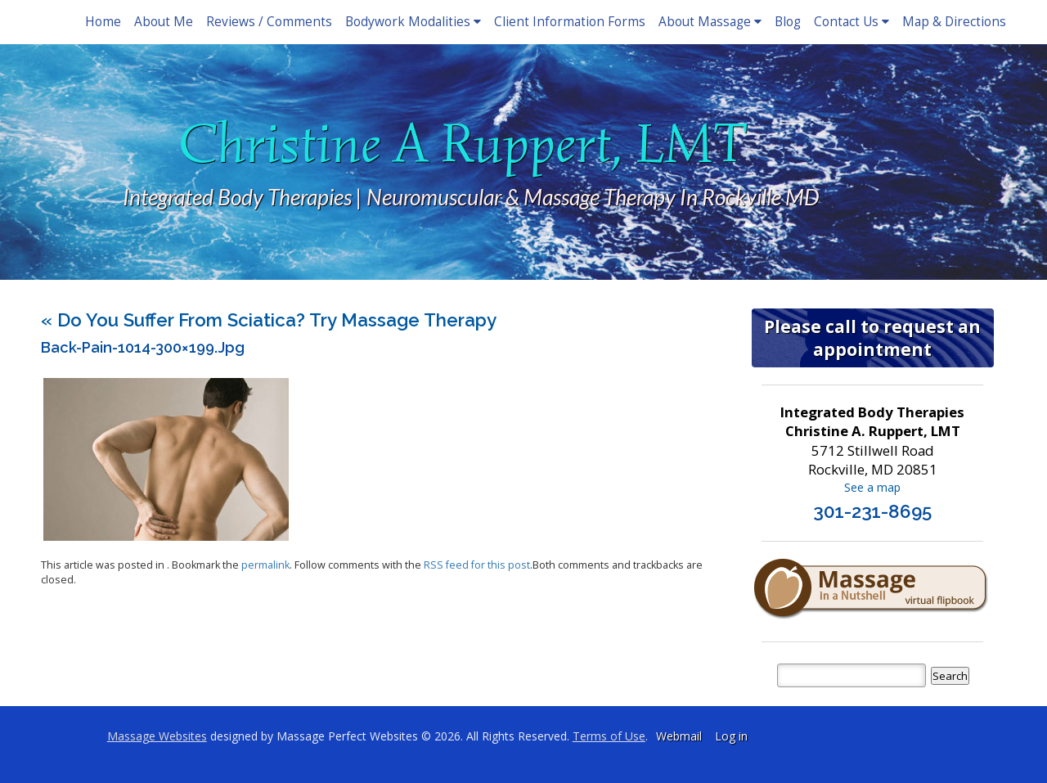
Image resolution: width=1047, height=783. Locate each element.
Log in (731, 736)
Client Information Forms (569, 21)
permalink (265, 565)
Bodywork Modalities (413, 21)
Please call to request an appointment (872, 338)
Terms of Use (609, 736)
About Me (163, 21)
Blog (788, 21)
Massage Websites (157, 736)
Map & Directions (954, 21)
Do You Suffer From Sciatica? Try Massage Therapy (269, 320)
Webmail (679, 736)
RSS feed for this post (477, 565)
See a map (872, 487)
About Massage (710, 21)
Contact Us (851, 21)
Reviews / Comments (269, 21)
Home (103, 21)
